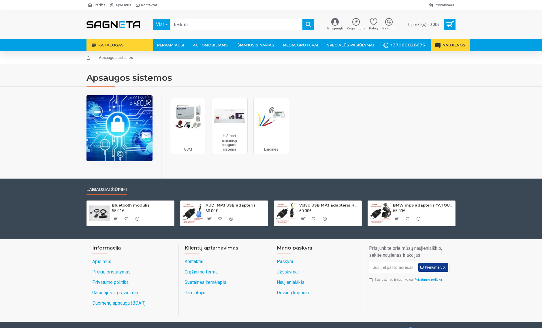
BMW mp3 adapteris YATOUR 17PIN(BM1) (423, 205)
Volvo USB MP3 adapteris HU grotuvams (329, 205)
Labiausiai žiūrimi (106, 189)
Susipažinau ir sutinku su (406, 280)
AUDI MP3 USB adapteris (231, 205)
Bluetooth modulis (131, 205)
